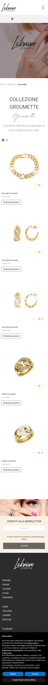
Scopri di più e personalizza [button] (23, 680)
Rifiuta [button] (13, 674)
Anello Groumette (9, 394)
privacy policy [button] (32, 643)
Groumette (6, 196)
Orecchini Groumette (10, 260)
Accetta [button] (35, 674)
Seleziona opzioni (11, 202)
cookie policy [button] (7, 653)
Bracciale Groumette (10, 193)
